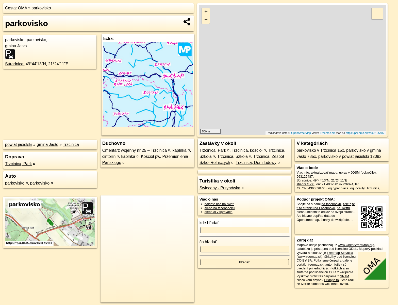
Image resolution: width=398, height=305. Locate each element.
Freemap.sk (327, 132)
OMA (22, 8)
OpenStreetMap (301, 132)
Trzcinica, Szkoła (232, 156)
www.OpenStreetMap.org (356, 245)
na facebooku (331, 204)
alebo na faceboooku (220, 208)
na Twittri (343, 208)
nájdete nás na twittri (219, 204)
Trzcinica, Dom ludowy (256, 162)
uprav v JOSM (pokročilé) (357, 172)
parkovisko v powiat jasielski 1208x (349, 156)
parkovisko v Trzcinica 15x (320, 150)
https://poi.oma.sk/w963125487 (365, 132)
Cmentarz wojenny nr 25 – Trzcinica (134, 150)
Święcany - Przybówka (220, 188)
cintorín (108, 156)
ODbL (353, 249)
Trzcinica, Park (18, 164)
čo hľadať (208, 242)
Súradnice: (15, 64)
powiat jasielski (18, 144)
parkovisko (41, 8)
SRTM (344, 276)
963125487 (304, 176)
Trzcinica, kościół (247, 150)
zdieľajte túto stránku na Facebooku (325, 206)
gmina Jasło (47, 144)
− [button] (206, 20)
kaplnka (179, 150)
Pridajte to (331, 280)
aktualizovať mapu (324, 172)
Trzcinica (71, 144)
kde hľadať (209, 223)
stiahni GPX (305, 184)
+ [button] (206, 12)
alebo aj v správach (219, 212)
